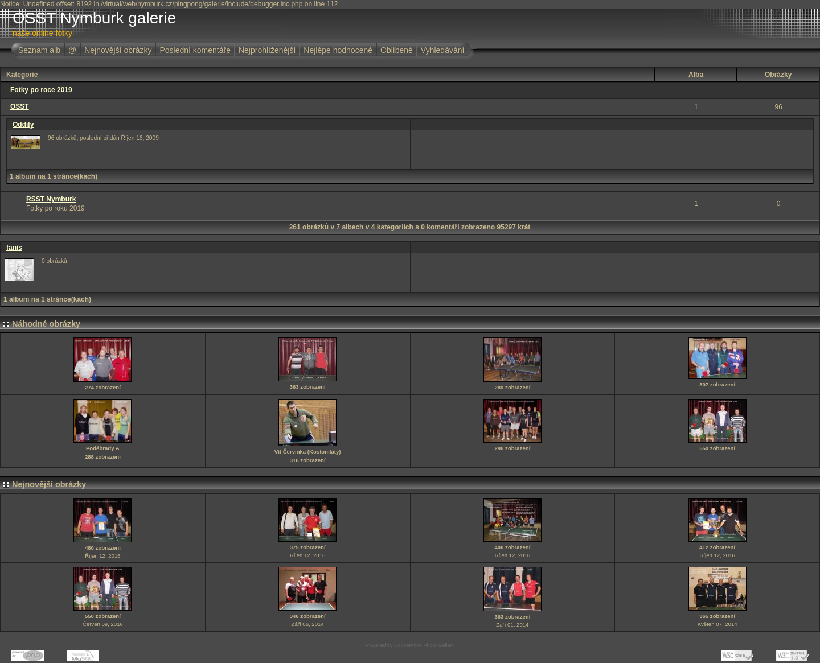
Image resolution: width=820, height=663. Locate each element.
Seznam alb (39, 50)
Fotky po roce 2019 (41, 90)
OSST (19, 106)
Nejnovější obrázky (117, 50)
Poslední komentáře (195, 50)
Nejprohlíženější (267, 50)
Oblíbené (396, 50)
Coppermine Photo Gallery (424, 645)
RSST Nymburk (51, 199)
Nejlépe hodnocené (338, 50)
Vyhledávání (443, 50)
